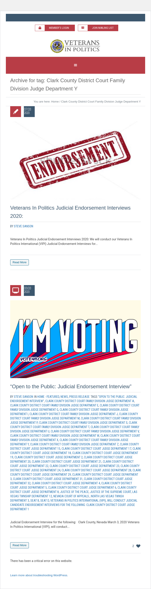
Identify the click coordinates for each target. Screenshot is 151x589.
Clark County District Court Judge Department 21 (67, 461)
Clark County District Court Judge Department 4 (66, 483)
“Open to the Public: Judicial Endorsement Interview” (70, 386)
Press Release (79, 396)
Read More (19, 262)
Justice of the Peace (74, 492)
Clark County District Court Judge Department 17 (96, 448)
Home (55, 101)
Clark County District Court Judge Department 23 (84, 466)
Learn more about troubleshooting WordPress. (39, 575)
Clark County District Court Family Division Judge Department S (83, 422)
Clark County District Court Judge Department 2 (49, 457)
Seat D (44, 500)
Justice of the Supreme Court (110, 492)
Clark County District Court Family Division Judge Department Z (74, 444)
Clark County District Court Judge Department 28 (96, 470)
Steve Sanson (23, 226)
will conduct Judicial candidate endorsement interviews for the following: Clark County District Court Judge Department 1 (73, 505)
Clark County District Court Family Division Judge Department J (74, 414)
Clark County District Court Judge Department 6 (82, 487)
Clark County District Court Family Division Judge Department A (89, 401)
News (64, 396)
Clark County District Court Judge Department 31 (48, 479)
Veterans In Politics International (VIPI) (78, 500)
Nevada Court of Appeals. (71, 496)
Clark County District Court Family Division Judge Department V (95, 431)
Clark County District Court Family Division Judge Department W (54, 435)
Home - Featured (48, 396)
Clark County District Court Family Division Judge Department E (54, 405)
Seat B (34, 500)
